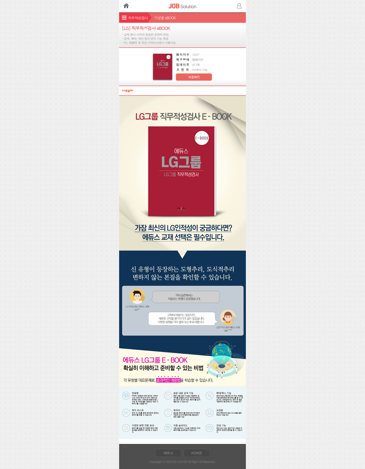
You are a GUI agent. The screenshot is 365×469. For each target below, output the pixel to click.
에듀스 (168, 453)
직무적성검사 (138, 17)
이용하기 (193, 77)
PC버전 (196, 453)
